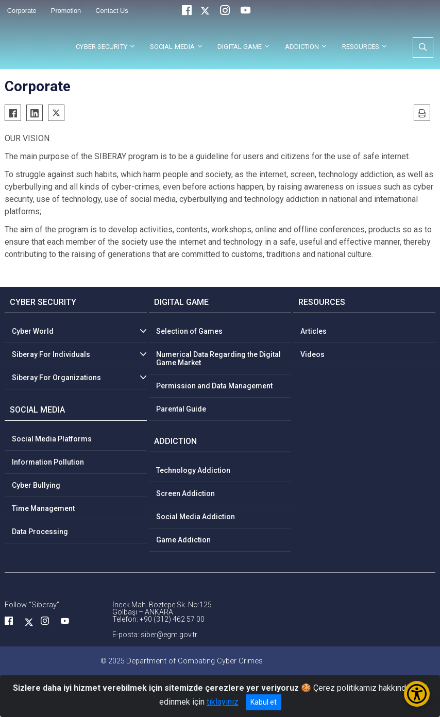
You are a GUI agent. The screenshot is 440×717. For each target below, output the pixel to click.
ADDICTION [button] (302, 46)
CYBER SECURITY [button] (101, 46)
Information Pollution (48, 462)
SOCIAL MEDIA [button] (172, 46)
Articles (313, 331)
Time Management (43, 508)
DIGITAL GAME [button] (239, 46)
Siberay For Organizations (56, 377)
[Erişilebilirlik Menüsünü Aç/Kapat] (417, 694)
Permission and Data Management (214, 386)
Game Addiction (183, 540)
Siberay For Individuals (51, 354)
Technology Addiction (193, 470)
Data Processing (40, 531)
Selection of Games (189, 331)
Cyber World (33, 331)
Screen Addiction (185, 493)
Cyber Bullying (36, 485)
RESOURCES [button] (361, 46)
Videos (312, 354)
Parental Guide (181, 409)
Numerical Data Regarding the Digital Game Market (218, 358)
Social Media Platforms (52, 439)
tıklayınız (223, 702)
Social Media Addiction (195, 517)
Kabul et (263, 702)
